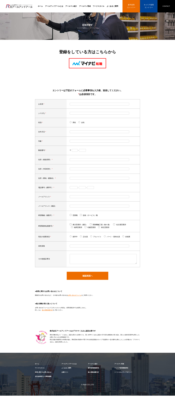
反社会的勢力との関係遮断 (43, 378)
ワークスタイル (98, 6)
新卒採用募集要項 (93, 369)
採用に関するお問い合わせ (43, 373)
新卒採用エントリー (131, 6)
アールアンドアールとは (54, 6)
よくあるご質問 (112, 6)
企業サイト (65, 373)
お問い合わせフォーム (74, 296)
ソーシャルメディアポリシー (123, 373)
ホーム (40, 6)
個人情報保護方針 (47, 311)
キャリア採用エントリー (149, 6)
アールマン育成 (85, 6)
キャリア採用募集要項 (121, 369)
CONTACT (166, 6)
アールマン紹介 (71, 6)
